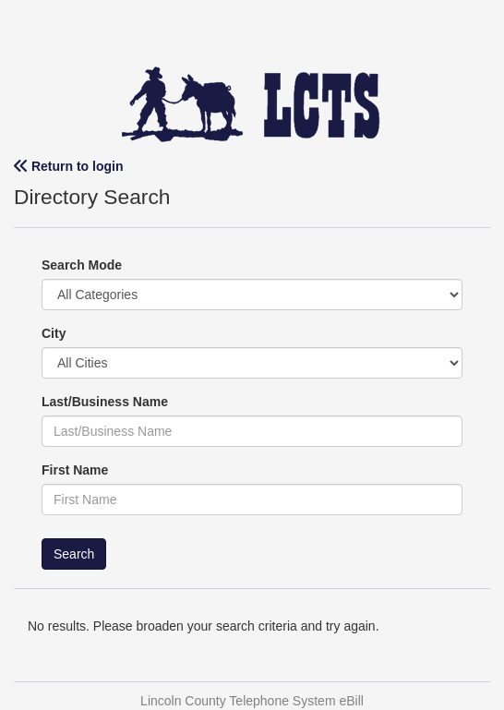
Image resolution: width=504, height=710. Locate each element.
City (54, 333)
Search (74, 554)
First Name (75, 470)
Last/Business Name (105, 401)
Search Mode (82, 265)
